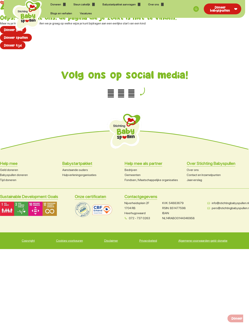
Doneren (58, 4)
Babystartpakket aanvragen (121, 4)
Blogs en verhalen (61, 13)
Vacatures (86, 13)
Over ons (156, 4)
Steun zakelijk (84, 4)
